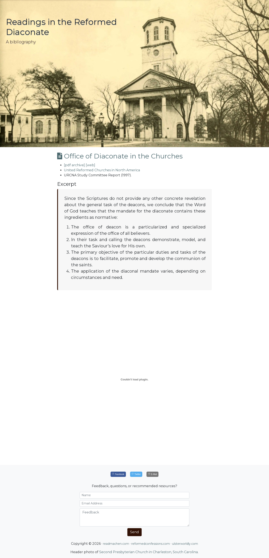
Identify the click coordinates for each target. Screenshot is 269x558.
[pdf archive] (74, 165)
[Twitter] (136, 474)
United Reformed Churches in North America (102, 170)
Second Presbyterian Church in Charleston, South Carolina (148, 552)
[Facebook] (118, 474)
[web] (90, 165)
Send (134, 532)
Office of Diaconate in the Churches (120, 156)
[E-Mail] (152, 474)
